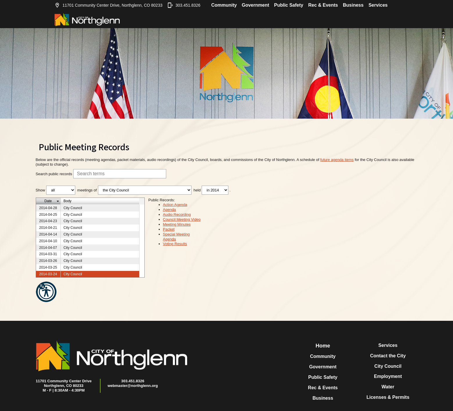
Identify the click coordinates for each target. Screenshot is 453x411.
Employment (388, 376)
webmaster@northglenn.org (133, 385)
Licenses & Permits (387, 397)
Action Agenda (175, 204)
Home (323, 346)
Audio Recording (177, 214)
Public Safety (288, 5)
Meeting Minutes (177, 224)
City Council (387, 366)
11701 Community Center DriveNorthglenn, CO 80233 (64, 383)
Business (353, 5)
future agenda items (337, 159)
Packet (169, 229)
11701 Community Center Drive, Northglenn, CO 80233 (108, 5)
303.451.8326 (183, 5)
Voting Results (175, 244)
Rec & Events (323, 5)
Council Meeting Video (182, 219)
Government (255, 5)
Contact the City (388, 355)
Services (378, 5)
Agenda (169, 209)
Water (388, 386)
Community (224, 5)
